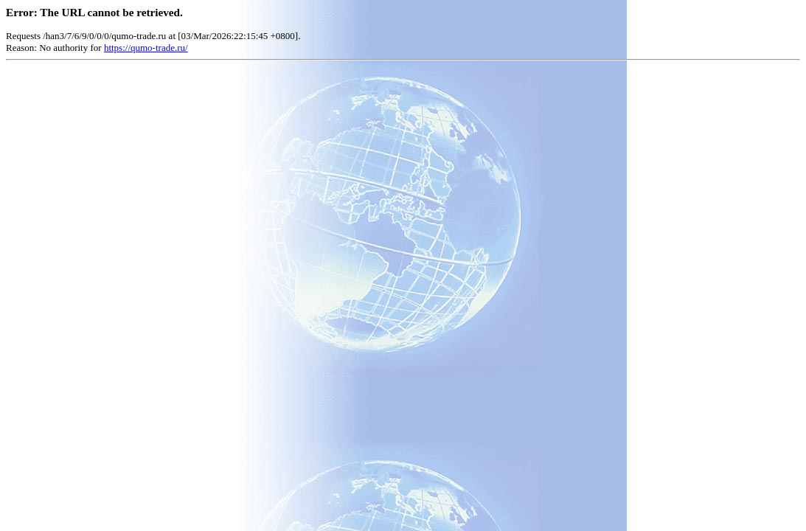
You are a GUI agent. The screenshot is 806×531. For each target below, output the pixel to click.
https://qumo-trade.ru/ (146, 47)
